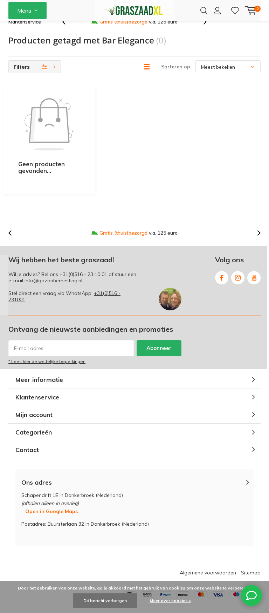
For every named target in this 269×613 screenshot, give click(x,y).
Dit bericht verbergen (105, 600)
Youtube (254, 245)
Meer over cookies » (170, 600)
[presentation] (67, 33)
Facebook (221, 245)
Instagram (237, 245)
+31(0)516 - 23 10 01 (83, 243)
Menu (24, 10)
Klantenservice (24, 33)
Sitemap (251, 542)
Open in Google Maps (51, 480)
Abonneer (159, 317)
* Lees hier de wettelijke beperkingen (46, 331)
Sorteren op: (176, 78)
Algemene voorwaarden (208, 542)
